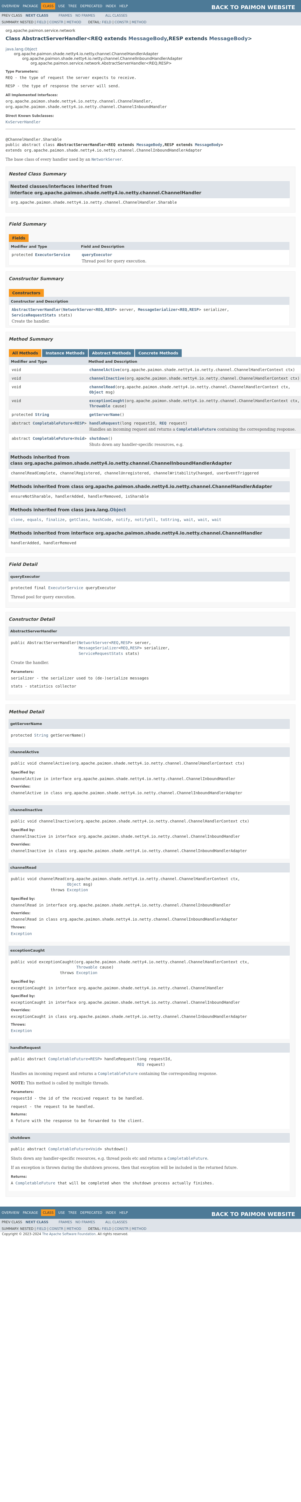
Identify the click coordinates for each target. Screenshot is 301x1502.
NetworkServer (78, 309)
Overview (10, 6)
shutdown (98, 438)
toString (170, 519)
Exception (77, 890)
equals (34, 519)
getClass (78, 519)
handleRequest (104, 423)
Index (111, 6)
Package (30, 6)
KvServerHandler (23, 122)
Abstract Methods (111, 353)
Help (123, 6)
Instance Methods (64, 353)
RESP (110, 309)
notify (123, 519)
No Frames (85, 15)
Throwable (99, 406)
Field (41, 22)
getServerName (104, 414)
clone (16, 519)
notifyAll (145, 519)
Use (61, 6)
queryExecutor (97, 254)
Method (74, 22)
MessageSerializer (158, 309)
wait (188, 519)
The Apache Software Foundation (69, 1234)
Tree (72, 6)
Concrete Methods (158, 353)
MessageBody (147, 38)
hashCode (102, 519)
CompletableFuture (52, 423)
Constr (56, 22)
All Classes (116, 15)
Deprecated (91, 6)
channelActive (104, 369)
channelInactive (106, 378)
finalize (55, 519)
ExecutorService (52, 254)
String (42, 414)
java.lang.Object (21, 49)
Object (96, 392)
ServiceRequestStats (34, 315)
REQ (99, 309)
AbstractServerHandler (36, 309)
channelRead (102, 387)
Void (79, 438)
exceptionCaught (106, 401)
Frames (65, 15)
